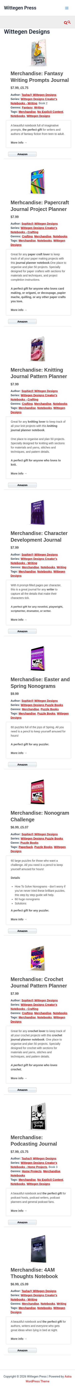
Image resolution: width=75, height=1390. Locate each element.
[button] (67, 22)
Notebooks (18, 116)
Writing (39, 107)
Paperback (26, 847)
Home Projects (32, 1171)
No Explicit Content (50, 111)
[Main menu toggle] (67, 8)
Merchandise (27, 111)
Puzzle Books (50, 709)
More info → (19, 142)
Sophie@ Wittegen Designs (39, 223)
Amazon (22, 154)
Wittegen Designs (38, 116)
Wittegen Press (20, 8)
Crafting (27, 236)
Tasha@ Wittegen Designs (38, 94)
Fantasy (27, 107)
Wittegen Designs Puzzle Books (42, 705)
